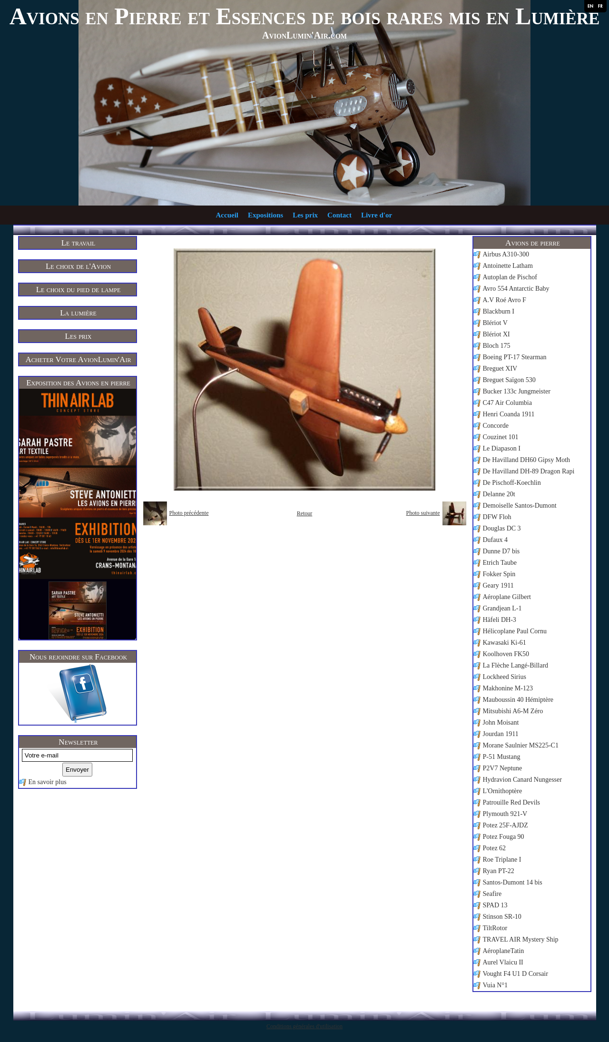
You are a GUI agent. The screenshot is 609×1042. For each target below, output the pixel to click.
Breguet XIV (500, 368)
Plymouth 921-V (505, 813)
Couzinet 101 (501, 437)
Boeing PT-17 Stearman (515, 357)
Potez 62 (494, 848)
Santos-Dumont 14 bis (512, 882)
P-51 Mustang (502, 756)
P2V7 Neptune (502, 768)
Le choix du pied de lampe (78, 289)
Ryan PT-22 (498, 871)
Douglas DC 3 (502, 528)
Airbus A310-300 (506, 254)
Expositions (265, 215)
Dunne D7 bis (501, 551)
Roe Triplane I (502, 859)
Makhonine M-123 (508, 688)
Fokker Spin (499, 574)
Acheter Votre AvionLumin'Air (78, 359)
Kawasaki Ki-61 (504, 642)
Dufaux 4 (495, 539)
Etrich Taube (500, 562)
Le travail (78, 242)
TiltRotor (495, 928)
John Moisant (501, 722)
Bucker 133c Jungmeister (516, 391)
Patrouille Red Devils (511, 802)
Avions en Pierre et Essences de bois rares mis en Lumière (305, 16)
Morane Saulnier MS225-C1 (521, 745)
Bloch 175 (497, 345)
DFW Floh (497, 517)
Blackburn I (498, 311)
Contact (339, 215)
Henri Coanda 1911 (509, 414)
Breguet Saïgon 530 (509, 379)
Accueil (227, 215)
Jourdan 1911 (501, 733)
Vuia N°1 (495, 985)
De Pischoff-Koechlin (512, 482)
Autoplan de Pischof (510, 277)
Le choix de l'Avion (78, 266)
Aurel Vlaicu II (503, 962)
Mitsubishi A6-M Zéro (513, 711)
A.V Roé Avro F (504, 300)
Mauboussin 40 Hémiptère (518, 699)
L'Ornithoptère (502, 791)
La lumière (78, 312)
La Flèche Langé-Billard (516, 665)
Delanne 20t (499, 494)
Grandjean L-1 (502, 608)
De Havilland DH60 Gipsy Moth (526, 459)
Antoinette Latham (508, 265)
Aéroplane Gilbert (507, 596)
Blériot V (495, 322)
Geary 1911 (498, 585)
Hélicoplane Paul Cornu (515, 631)
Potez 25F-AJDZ (505, 825)
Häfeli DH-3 (499, 619)
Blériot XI (496, 334)
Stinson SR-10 (502, 916)
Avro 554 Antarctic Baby (516, 288)
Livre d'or (376, 215)
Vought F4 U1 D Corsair (515, 973)
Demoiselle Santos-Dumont (520, 505)
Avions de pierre (532, 242)
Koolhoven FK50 (506, 654)
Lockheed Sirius (504, 676)
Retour (305, 513)
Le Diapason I (502, 448)
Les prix (305, 215)
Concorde (496, 425)
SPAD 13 (495, 905)
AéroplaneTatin (503, 950)
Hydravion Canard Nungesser (522, 779)
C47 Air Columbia (507, 402)
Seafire (492, 893)
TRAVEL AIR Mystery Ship (521, 939)
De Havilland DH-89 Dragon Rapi (529, 471)
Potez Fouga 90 (503, 836)
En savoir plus (48, 782)
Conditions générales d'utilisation (304, 1026)
